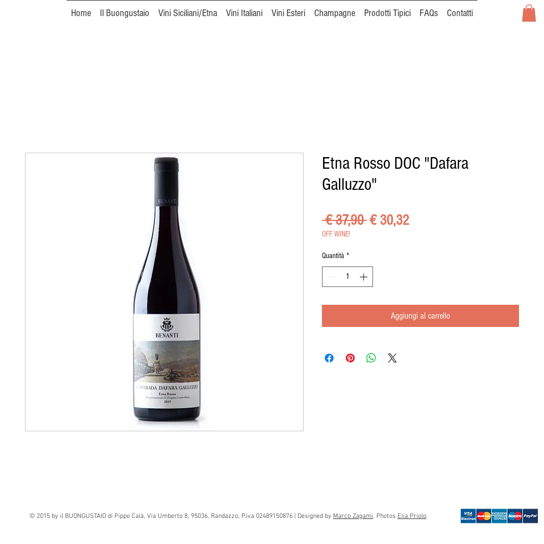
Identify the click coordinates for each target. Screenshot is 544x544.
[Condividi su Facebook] (329, 358)
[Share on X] (392, 358)
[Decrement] (331, 276)
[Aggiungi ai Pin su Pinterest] (350, 358)
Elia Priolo (411, 516)
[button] (529, 13)
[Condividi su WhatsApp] (371, 358)
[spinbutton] (347, 276)
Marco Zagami (353, 516)
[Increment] (364, 276)
